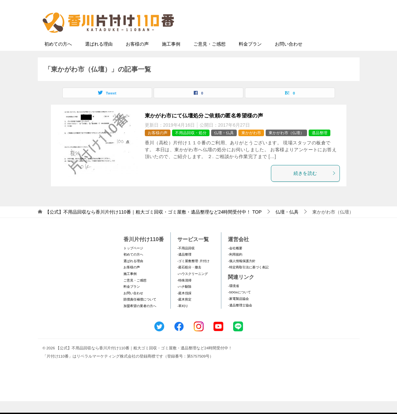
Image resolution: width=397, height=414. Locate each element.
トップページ (133, 261)
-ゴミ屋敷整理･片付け (193, 274)
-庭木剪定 (184, 312)
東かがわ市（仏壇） (286, 145)
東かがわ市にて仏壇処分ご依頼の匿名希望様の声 (204, 128)
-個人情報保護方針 (241, 274)
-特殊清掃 (184, 293)
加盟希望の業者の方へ (139, 319)
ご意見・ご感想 (209, 56)
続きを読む (315, 186)
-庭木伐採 (184, 306)
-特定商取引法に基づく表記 (248, 280)
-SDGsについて (239, 305)
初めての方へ (58, 56)
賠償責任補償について (139, 312)
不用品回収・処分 (191, 145)
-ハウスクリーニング (192, 286)
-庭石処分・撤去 (189, 280)
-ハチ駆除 (184, 299)
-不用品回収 (186, 261)
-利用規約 (235, 267)
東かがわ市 (251, 145)
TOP (153, 224)
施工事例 (171, 56)
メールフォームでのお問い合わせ (295, 38)
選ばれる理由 (99, 56)
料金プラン (250, 56)
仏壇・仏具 (224, 145)
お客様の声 (137, 56)
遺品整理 (319, 145)
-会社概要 (235, 261)
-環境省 (233, 298)
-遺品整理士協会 (240, 318)
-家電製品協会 (238, 311)
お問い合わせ (288, 56)
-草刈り (182, 319)
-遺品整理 (184, 267)
